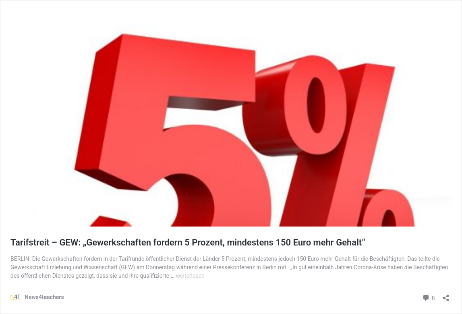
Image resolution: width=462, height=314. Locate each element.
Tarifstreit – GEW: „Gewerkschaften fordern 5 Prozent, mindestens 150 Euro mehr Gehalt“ (187, 242)
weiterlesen (190, 275)
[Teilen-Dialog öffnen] (446, 295)
